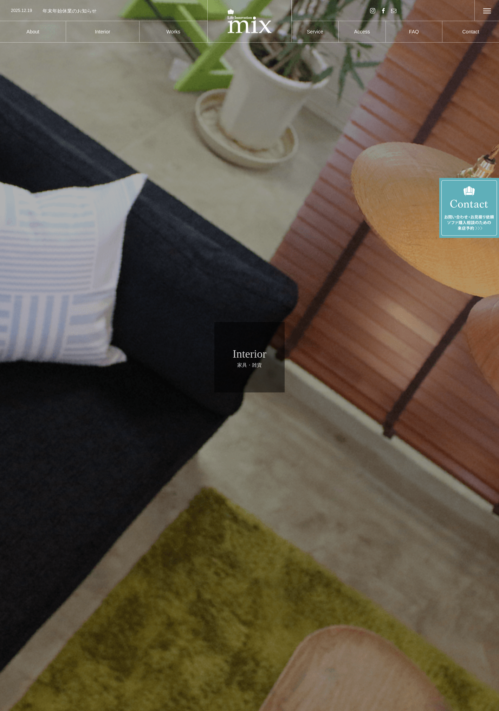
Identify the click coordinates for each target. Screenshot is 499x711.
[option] (103, 11)
